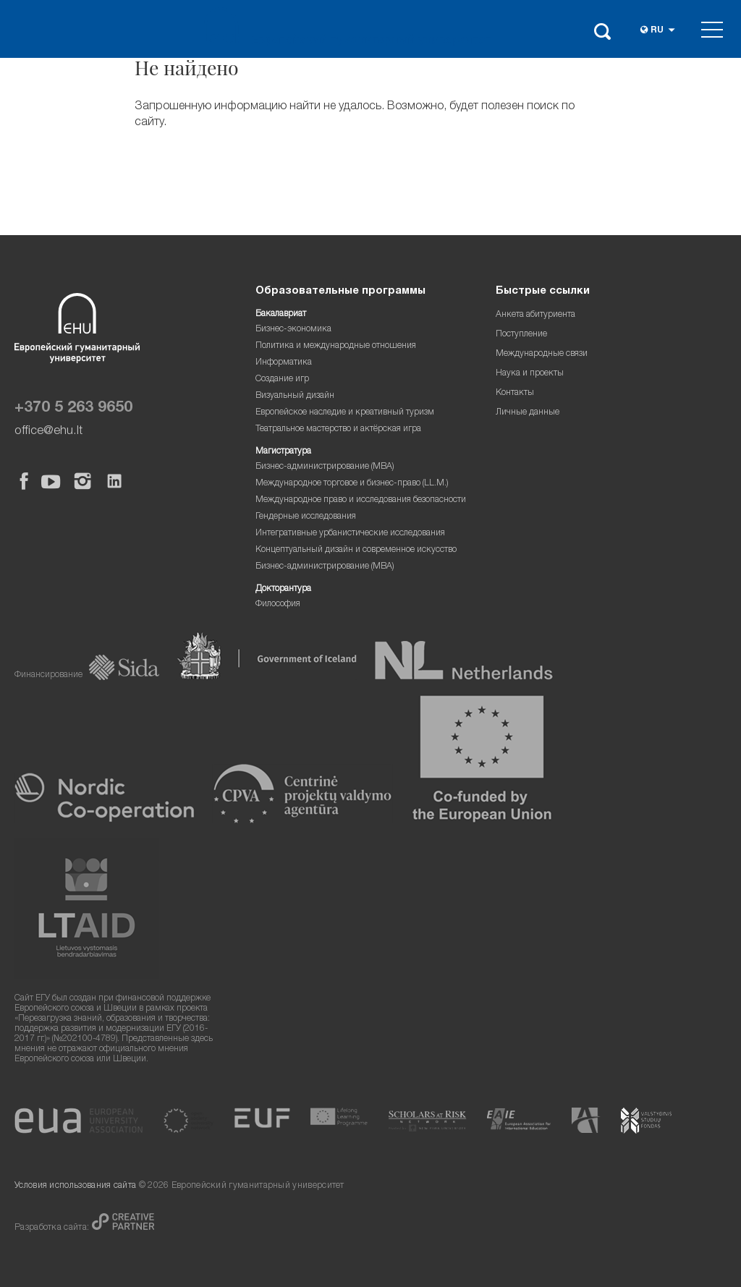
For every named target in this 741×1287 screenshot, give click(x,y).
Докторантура (283, 589)
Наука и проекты (530, 373)
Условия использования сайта (75, 1186)
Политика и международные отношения (335, 346)
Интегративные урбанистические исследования (350, 533)
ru (657, 30)
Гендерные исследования (305, 517)
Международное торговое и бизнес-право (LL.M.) (352, 483)
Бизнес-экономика (293, 329)
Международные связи (542, 354)
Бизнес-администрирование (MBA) (324, 467)
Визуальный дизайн (294, 396)
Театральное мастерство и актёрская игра (338, 429)
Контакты (515, 393)
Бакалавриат (280, 314)
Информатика (283, 363)
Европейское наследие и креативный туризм (344, 412)
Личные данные (527, 412)
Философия (277, 604)
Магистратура (283, 451)
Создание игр (282, 379)
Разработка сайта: (53, 1228)
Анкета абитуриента (535, 315)
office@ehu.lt (48, 431)
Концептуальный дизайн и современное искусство (356, 550)
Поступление (521, 334)
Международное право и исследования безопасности (360, 500)
